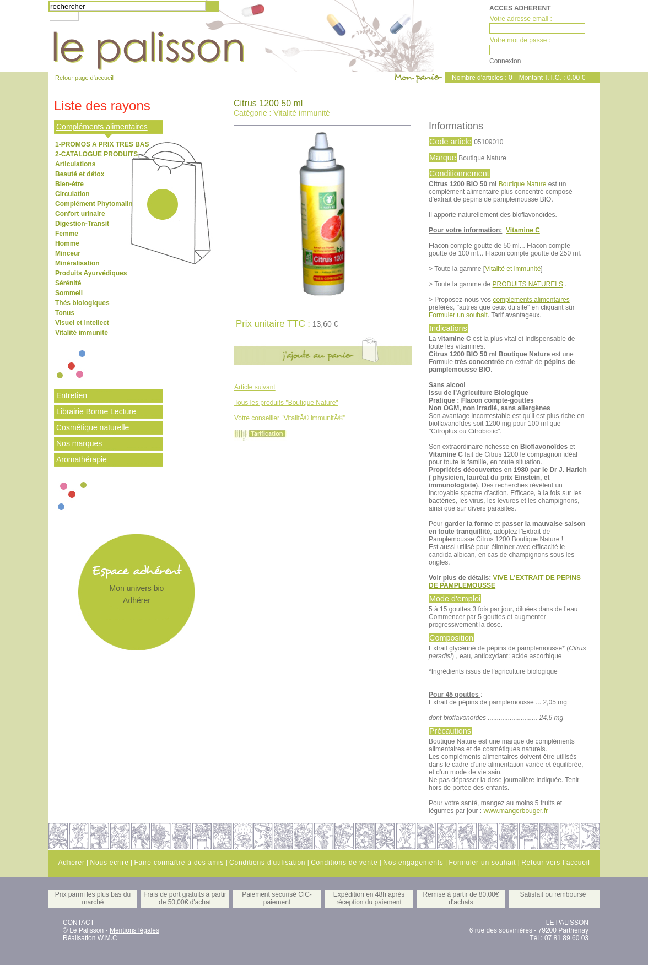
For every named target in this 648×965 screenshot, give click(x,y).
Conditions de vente (344, 862)
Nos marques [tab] (79, 443)
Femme (66, 233)
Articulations (75, 164)
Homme (67, 243)
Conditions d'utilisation (267, 862)
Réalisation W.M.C (90, 938)
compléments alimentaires (531, 299)
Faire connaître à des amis (179, 862)
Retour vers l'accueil (555, 862)
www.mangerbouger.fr (515, 811)
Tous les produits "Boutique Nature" (286, 402)
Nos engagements (413, 862)
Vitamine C (523, 230)
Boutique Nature (523, 184)
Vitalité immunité (81, 333)
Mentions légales (134, 930)
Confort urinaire (80, 214)
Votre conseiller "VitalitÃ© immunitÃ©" (289, 418)
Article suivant (255, 387)
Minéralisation (77, 263)
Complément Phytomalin (94, 204)
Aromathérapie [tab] (81, 459)
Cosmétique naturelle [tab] (92, 427)
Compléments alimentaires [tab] (102, 126)
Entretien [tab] (71, 395)
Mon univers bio (137, 588)
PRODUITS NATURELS (528, 284)
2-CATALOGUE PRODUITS (96, 154)
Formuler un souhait (458, 315)
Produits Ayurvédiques (91, 273)
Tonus (64, 313)
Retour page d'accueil (84, 77)
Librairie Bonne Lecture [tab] (96, 411)
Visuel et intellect (82, 323)
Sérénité (68, 283)
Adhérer (136, 600)
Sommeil (69, 293)
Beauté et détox (79, 174)
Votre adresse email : (521, 19)
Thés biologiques (82, 303)
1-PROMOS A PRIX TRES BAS (102, 144)
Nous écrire (109, 862)
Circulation (72, 194)
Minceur (67, 253)
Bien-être (69, 184)
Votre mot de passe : (520, 40)
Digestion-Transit (82, 223)
